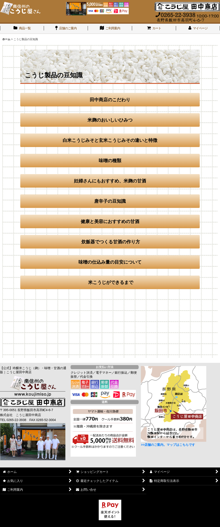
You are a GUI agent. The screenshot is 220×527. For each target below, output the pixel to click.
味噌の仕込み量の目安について (110, 262)
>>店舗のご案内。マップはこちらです (168, 444)
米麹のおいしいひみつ (110, 119)
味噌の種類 (110, 160)
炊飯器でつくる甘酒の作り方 (110, 241)
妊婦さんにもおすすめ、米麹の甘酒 (110, 180)
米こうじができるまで (110, 282)
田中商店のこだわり (110, 99)
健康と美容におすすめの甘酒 (110, 221)
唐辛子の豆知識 (110, 201)
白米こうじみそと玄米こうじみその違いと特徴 (110, 140)
